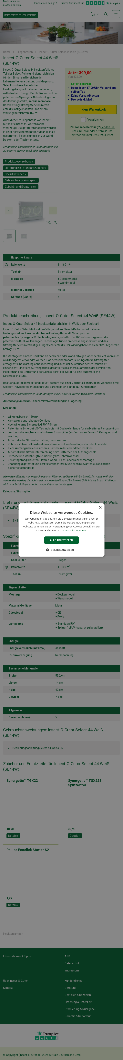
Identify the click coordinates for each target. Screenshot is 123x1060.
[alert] (61, 530)
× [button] (100, 507)
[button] (61, 550)
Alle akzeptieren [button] (61, 540)
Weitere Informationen (73, 530)
